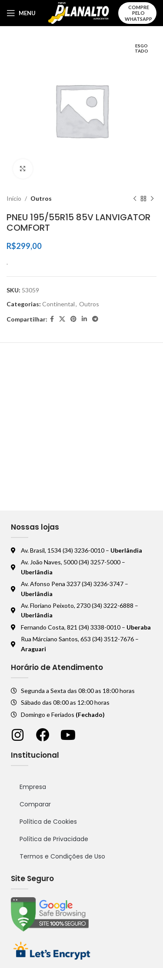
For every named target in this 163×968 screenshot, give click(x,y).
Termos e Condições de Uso (62, 856)
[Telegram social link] (95, 319)
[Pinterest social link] (73, 319)
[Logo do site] (79, 12)
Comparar (35, 804)
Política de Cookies (48, 821)
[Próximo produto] (152, 198)
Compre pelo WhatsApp (138, 12)
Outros (41, 198)
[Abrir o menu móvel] (21, 13)
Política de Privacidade (54, 839)
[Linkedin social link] (84, 319)
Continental (58, 304)
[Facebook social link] (52, 319)
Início (14, 198)
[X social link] (62, 319)
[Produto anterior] (134, 198)
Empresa (33, 786)
